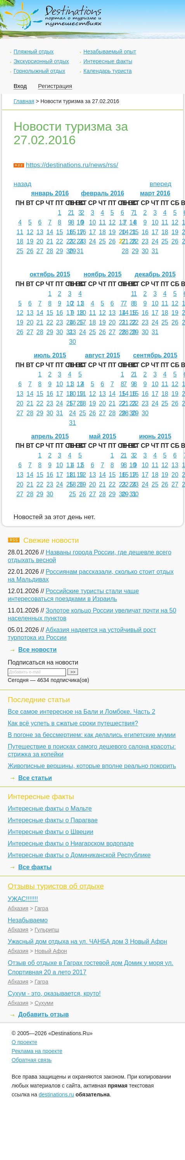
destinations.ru (56, 1094)
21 (49, 241)
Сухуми (44, 1003)
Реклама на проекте (37, 1051)
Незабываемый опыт (109, 51)
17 (92, 232)
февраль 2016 (102, 193)
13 (39, 232)
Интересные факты (107, 61)
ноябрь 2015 (102, 274)
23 (82, 241)
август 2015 (102, 355)
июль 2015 (50, 355)
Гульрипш (47, 930)
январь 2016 (50, 193)
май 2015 (102, 436)
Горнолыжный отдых (39, 71)
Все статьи (35, 778)
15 (59, 232)
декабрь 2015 (155, 274)
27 (39, 251)
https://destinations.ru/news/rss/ (72, 165)
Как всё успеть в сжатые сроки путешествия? (73, 723)
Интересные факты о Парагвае (53, 820)
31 (80, 251)
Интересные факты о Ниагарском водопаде (71, 843)
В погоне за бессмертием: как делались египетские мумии (92, 735)
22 (59, 241)
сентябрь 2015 (155, 355)
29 (59, 251)
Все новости (37, 649)
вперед (160, 184)
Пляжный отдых (34, 51)
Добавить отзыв (43, 1014)
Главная (24, 101)
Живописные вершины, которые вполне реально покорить (92, 766)
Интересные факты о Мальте (50, 808)
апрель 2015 (50, 436)
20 (39, 241)
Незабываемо (28, 920)
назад (22, 184)
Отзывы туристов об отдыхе (56, 886)
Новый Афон (51, 951)
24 (92, 241)
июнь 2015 (155, 436)
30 (145, 251)
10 (80, 222)
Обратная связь (32, 1060)
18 (19, 241)
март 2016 (155, 193)
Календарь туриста (107, 71)
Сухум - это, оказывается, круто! (54, 993)
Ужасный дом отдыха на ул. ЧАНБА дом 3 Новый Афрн (87, 941)
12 (29, 232)
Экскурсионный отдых (41, 61)
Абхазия (18, 908)
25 (19, 251)
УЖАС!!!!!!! (23, 899)
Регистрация (55, 86)
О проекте (24, 1042)
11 (19, 232)
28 (49, 251)
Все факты (35, 867)
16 (82, 232)
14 (49, 232)
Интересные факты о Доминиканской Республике (79, 855)
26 (29, 251)
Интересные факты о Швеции (50, 832)
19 (29, 241)
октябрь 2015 (50, 274)
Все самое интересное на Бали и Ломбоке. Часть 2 (81, 711)
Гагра (41, 908)
